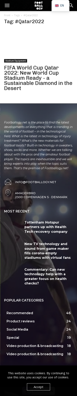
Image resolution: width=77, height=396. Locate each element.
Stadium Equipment (15, 60)
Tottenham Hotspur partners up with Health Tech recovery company (46, 227)
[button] (7, 5)
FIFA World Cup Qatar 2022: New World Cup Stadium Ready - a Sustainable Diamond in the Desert (38, 78)
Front (7, 15)
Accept (38, 387)
